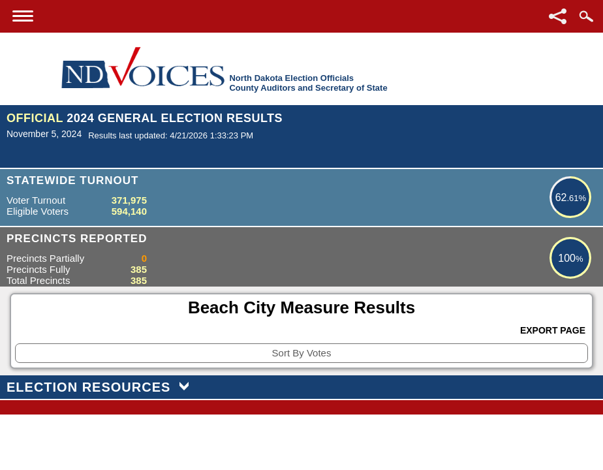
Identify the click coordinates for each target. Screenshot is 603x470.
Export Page (552, 330)
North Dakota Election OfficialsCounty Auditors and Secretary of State (308, 83)
